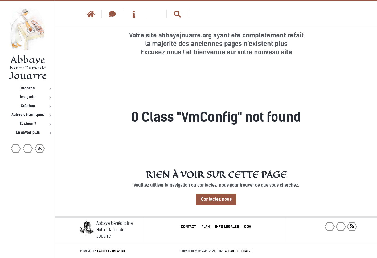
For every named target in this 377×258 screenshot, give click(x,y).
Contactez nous (216, 199)
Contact (188, 226)
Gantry (111, 251)
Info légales (227, 226)
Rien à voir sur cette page (216, 174)
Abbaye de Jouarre (238, 251)
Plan (205, 226)
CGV (247, 226)
